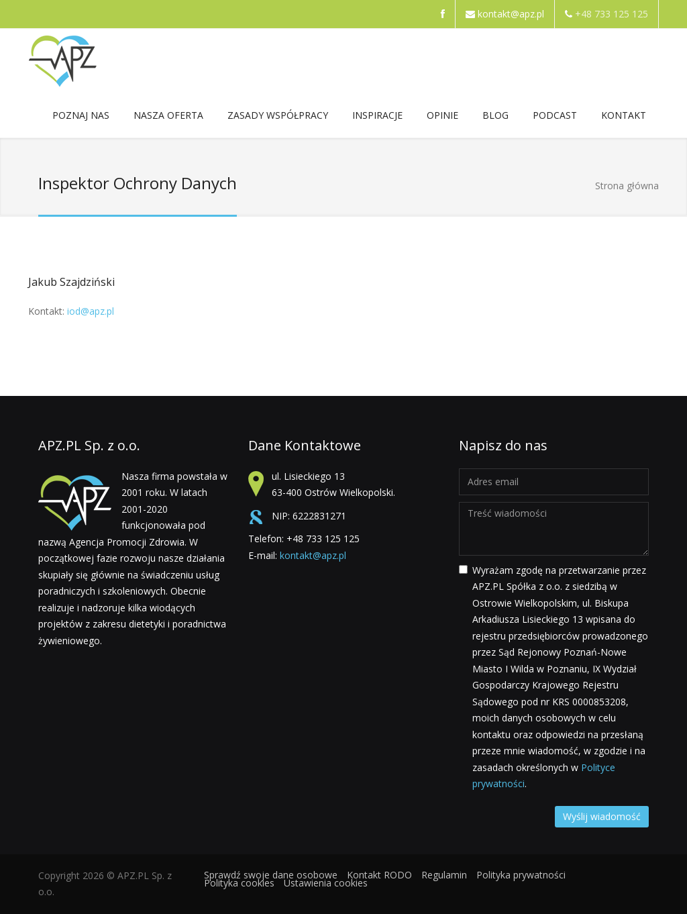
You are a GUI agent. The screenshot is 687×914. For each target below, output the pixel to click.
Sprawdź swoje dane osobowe (270, 874)
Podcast (555, 115)
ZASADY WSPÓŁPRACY (277, 118)
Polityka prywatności (521, 874)
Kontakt (623, 118)
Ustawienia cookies (326, 882)
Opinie (442, 115)
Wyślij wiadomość (602, 816)
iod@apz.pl (90, 311)
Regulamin (444, 874)
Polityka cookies (239, 882)
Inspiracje (377, 118)
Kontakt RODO (379, 874)
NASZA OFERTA (168, 118)
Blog (495, 115)
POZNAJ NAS (80, 118)
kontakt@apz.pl (511, 13)
